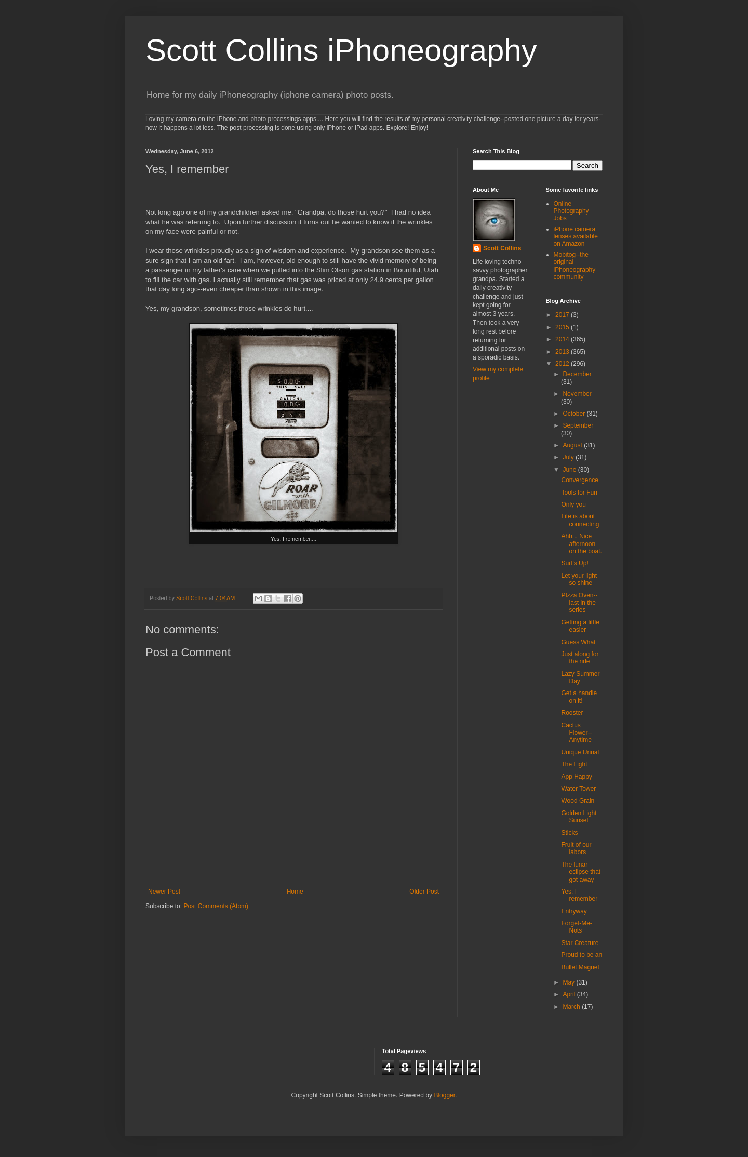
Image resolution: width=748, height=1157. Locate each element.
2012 (563, 363)
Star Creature (579, 943)
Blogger (444, 1095)
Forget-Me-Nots (576, 927)
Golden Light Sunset (578, 816)
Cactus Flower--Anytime (576, 733)
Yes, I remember (579, 895)
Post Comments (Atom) (215, 906)
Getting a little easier (580, 626)
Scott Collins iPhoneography (341, 50)
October (574, 413)
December (577, 374)
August (573, 445)
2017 (563, 314)
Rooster (572, 712)
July (569, 457)
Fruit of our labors (576, 848)
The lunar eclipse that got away (580, 872)
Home (295, 891)
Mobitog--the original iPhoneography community (575, 266)
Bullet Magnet (580, 967)
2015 (563, 327)
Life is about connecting (580, 520)
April (570, 994)
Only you (573, 504)
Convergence (579, 480)
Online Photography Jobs (571, 211)
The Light (574, 764)
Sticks (569, 832)
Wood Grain (577, 800)
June (570, 469)
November (577, 393)
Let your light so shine (579, 579)
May (569, 982)
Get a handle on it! (579, 696)
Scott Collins (192, 598)
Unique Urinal (580, 752)
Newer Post (164, 891)
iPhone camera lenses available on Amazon (576, 236)
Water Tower (578, 788)
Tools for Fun (579, 492)
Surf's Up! (574, 563)
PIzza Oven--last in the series (579, 603)
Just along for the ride (579, 657)
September (578, 425)
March (572, 1006)
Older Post (424, 891)
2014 (563, 339)
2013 (563, 351)
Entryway (573, 911)
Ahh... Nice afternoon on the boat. (581, 544)
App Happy (576, 776)
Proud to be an (581, 955)
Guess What (578, 642)
